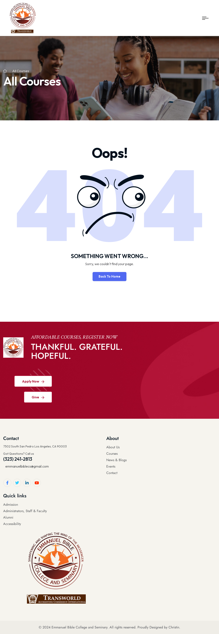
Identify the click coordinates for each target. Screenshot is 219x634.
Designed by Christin (164, 627)
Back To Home (109, 276)
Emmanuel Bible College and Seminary (79, 627)
